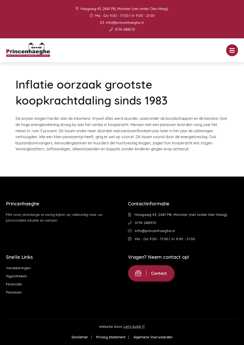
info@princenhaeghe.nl (122, 22)
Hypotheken (16, 276)
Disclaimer (80, 337)
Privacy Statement (110, 337)
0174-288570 (122, 29)
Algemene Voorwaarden (153, 337)
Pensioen (14, 292)
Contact (151, 273)
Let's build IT (134, 326)
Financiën (14, 284)
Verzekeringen (18, 268)
